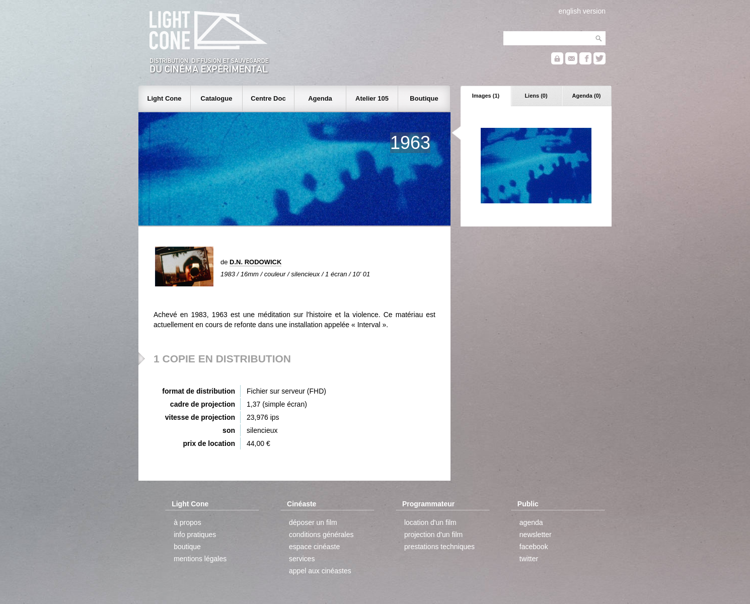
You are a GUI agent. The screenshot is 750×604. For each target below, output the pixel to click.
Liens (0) (535, 96)
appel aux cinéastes (320, 571)
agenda (531, 522)
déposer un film (313, 522)
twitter (528, 559)
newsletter (535, 535)
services (302, 559)
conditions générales (321, 535)
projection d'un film (433, 535)
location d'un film (430, 522)
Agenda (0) (586, 96)
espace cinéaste (314, 547)
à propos (187, 522)
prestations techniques (439, 547)
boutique (187, 547)
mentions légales (200, 559)
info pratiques (195, 535)
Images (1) (485, 96)
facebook (533, 547)
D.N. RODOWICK (255, 262)
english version (582, 11)
